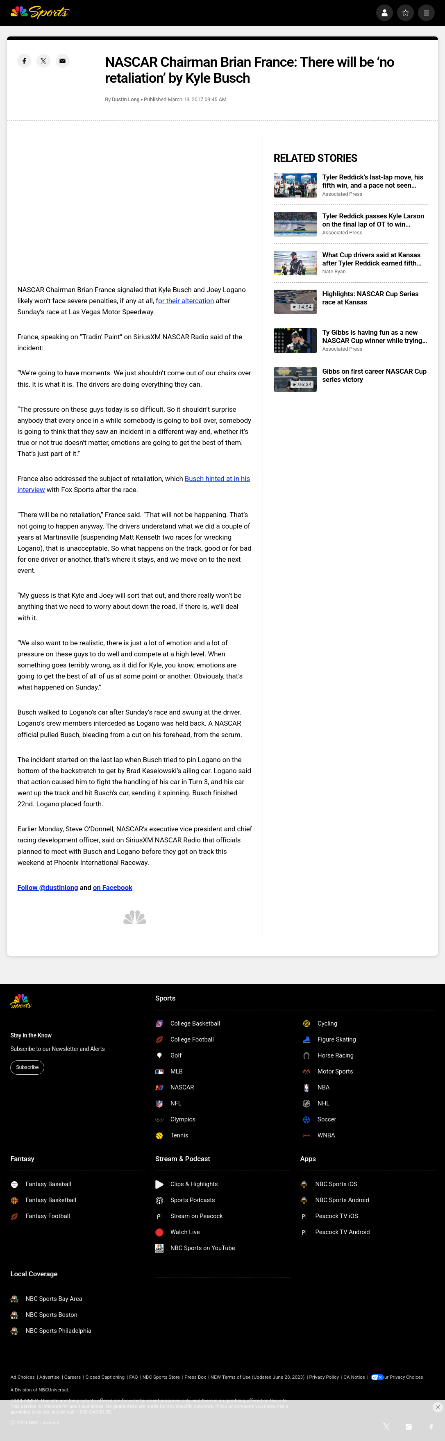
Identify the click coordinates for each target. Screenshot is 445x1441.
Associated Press (342, 194)
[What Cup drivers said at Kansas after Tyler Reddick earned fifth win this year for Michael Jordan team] (295, 263)
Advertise (49, 1377)
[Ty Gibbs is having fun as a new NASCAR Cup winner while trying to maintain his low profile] (295, 340)
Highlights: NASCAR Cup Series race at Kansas (370, 298)
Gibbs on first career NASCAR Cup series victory (374, 375)
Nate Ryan (333, 271)
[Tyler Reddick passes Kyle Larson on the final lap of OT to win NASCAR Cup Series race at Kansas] (295, 224)
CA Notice (354, 1377)
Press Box (195, 1377)
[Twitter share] (43, 61)
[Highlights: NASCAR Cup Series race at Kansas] (295, 302)
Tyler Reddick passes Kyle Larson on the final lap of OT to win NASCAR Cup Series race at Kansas (373, 220)
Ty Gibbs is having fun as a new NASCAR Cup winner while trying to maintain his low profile (372, 336)
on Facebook (112, 887)
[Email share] (63, 61)
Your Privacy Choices (407, 1377)
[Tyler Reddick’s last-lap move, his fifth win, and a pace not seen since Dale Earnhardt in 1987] (295, 185)
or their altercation (186, 301)
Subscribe (27, 1067)
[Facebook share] (24, 61)
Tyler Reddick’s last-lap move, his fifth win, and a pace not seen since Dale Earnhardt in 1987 (372, 181)
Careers (72, 1377)
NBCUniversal (53, 1390)
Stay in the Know (31, 1035)
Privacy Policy (324, 1377)
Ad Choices (22, 1377)
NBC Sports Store (161, 1377)
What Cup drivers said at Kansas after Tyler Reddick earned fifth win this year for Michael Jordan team (371, 259)
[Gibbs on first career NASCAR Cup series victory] (295, 379)
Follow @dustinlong (47, 887)
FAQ (133, 1377)
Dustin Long (125, 99)
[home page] (39, 13)
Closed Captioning (105, 1377)
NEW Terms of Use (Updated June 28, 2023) (258, 1377)
